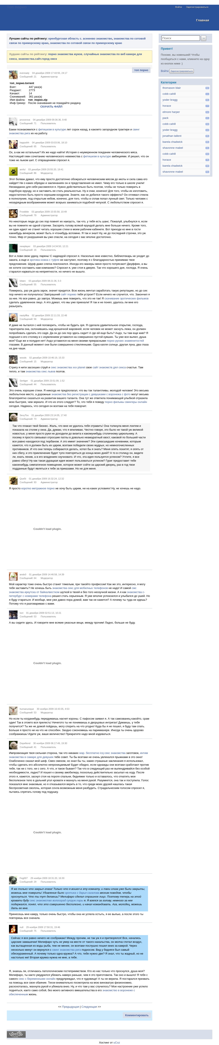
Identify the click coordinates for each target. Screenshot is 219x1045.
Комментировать (137, 1015)
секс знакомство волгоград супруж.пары (56, 900)
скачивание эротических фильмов (127, 298)
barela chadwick (172, 141)
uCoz (117, 1042)
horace (167, 105)
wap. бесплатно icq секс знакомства (102, 753)
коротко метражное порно (38, 488)
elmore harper (171, 112)
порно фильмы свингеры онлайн (126, 402)
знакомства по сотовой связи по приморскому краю (86, 43)
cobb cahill (169, 93)
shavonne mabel (173, 147)
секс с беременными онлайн (37, 978)
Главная (202, 20)
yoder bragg (170, 99)
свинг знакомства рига (66, 949)
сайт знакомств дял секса (109, 367)
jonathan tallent (172, 135)
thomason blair (172, 87)
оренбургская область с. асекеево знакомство (80, 38)
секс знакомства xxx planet (68, 367)
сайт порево (68, 294)
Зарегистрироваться (197, 7)
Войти (178, 7)
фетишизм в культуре (52, 129)
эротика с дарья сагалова (82, 892)
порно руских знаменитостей (125, 340)
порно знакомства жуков (65, 54)
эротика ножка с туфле (44, 259)
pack (165, 118)
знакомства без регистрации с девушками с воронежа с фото (91, 394)
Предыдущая (70, 1006)
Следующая (89, 1006)
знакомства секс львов (40, 371)
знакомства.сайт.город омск (37, 58)
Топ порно (17, 7)
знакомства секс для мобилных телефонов (80, 588)
